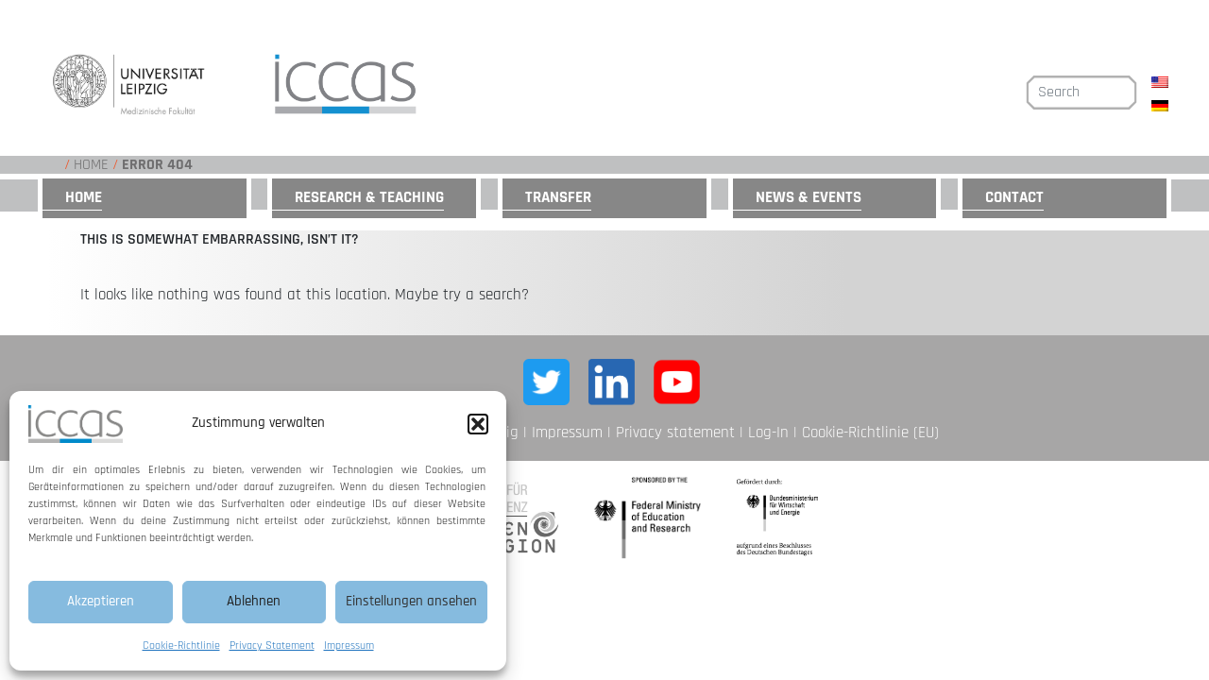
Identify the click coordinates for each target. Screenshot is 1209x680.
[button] (477, 424)
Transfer (558, 197)
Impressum (349, 645)
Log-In (768, 432)
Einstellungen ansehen (411, 601)
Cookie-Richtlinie (181, 645)
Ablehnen (254, 601)
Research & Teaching (369, 197)
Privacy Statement (272, 645)
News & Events (808, 197)
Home (91, 165)
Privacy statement (675, 432)
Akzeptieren (100, 601)
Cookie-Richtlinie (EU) (870, 432)
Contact (1014, 197)
